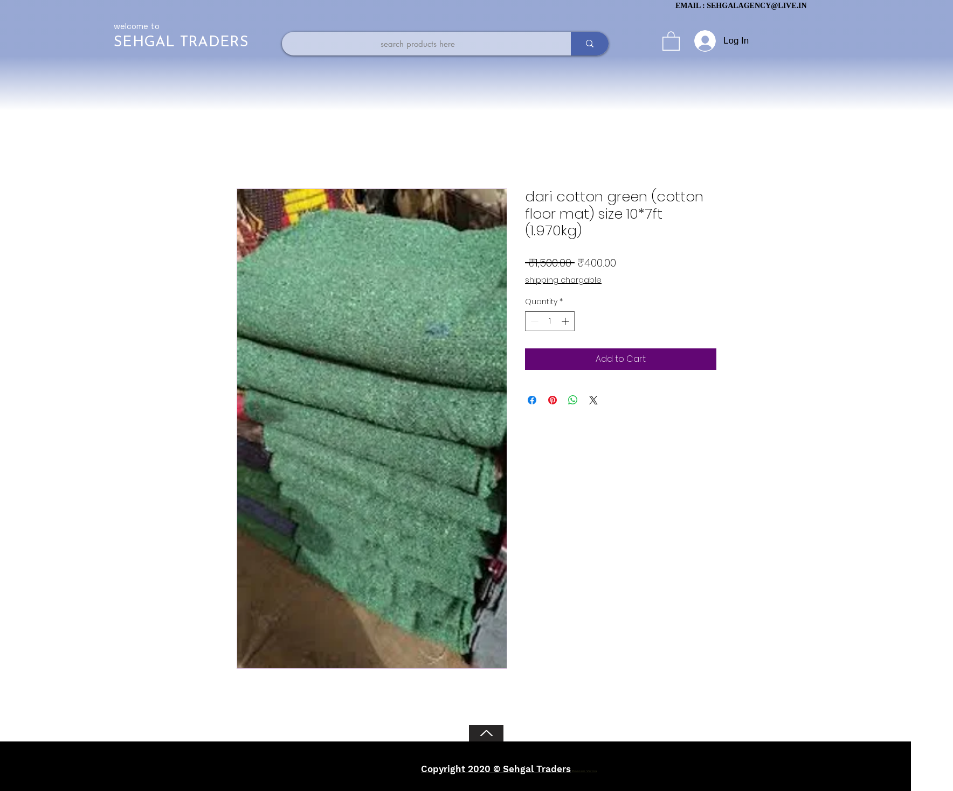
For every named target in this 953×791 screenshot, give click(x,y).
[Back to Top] (486, 733)
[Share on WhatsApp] (573, 400)
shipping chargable (563, 280)
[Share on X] (593, 400)
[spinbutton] (550, 321)
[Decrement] (533, 321)
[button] (671, 40)
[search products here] (417, 43)
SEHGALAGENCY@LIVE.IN (756, 6)
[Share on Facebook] (532, 400)
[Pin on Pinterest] (552, 400)
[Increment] (566, 321)
